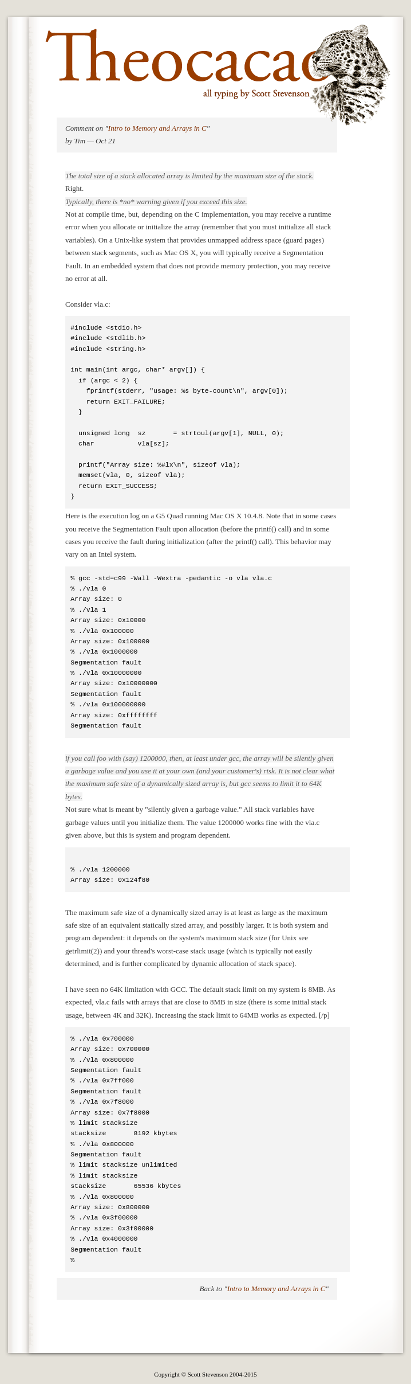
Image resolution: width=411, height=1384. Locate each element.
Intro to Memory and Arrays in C (157, 128)
